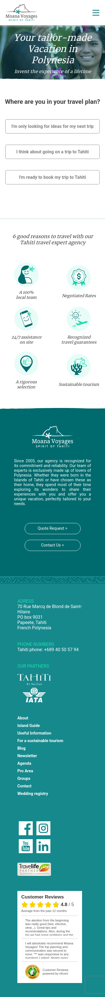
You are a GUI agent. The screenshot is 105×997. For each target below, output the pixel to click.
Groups (24, 778)
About (22, 718)
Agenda (24, 763)
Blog (21, 748)
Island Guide (28, 725)
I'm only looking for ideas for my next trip (52, 126)
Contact (24, 786)
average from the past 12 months (44, 910)
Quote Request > (52, 528)
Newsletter (27, 756)
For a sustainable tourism (40, 740)
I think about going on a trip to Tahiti (52, 151)
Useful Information (34, 733)
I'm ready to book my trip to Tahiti (52, 177)
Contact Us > (52, 545)
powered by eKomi (55, 971)
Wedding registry (32, 793)
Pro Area (25, 771)
